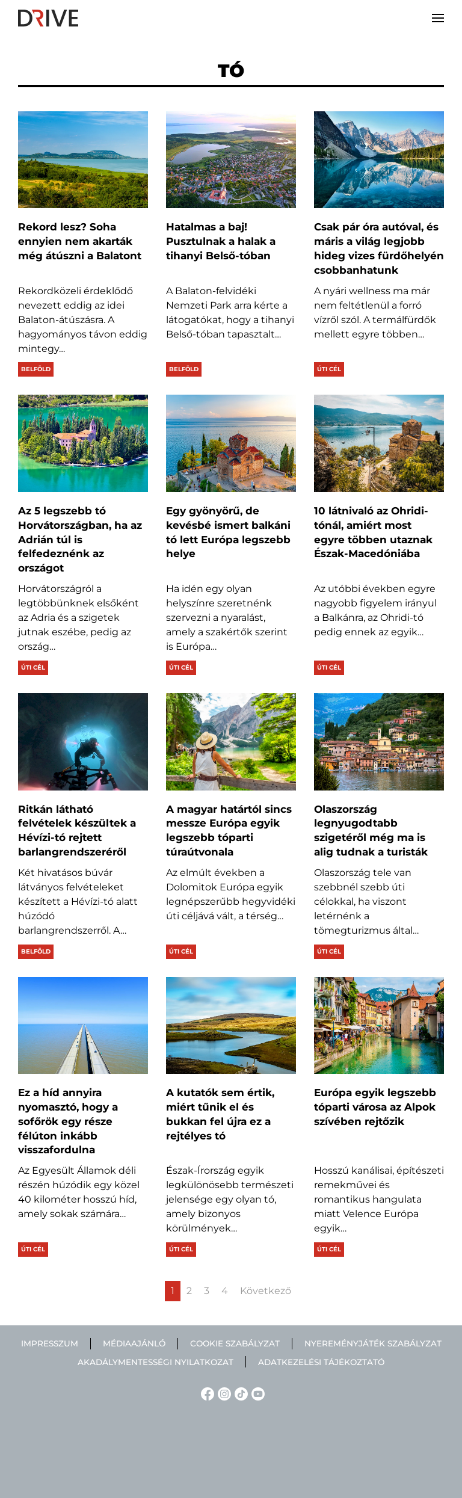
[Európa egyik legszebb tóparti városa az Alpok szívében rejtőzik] (379, 1025)
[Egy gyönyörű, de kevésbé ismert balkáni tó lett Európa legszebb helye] (231, 443)
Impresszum (49, 1343)
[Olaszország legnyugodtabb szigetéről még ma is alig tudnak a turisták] (379, 742)
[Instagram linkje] (222, 1393)
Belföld (36, 369)
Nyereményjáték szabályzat (373, 1343)
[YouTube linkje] (256, 1393)
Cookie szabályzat (235, 1343)
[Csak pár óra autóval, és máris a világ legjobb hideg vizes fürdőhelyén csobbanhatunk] (379, 160)
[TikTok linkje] (239, 1393)
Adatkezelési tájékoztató (321, 1362)
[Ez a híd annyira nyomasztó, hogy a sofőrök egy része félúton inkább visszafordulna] (83, 1025)
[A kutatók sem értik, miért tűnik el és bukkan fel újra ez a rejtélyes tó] (231, 1025)
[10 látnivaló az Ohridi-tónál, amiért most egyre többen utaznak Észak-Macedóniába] (379, 443)
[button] (438, 18)
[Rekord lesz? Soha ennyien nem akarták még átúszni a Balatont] (83, 160)
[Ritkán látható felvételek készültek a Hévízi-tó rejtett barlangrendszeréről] (83, 742)
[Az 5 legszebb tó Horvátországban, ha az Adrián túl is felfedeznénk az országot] (83, 443)
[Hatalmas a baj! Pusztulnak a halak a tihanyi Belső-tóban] (231, 160)
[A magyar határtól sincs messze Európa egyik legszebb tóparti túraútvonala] (231, 742)
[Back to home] (48, 18)
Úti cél (329, 369)
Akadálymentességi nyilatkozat (155, 1362)
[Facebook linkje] (205, 1393)
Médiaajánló (134, 1343)
